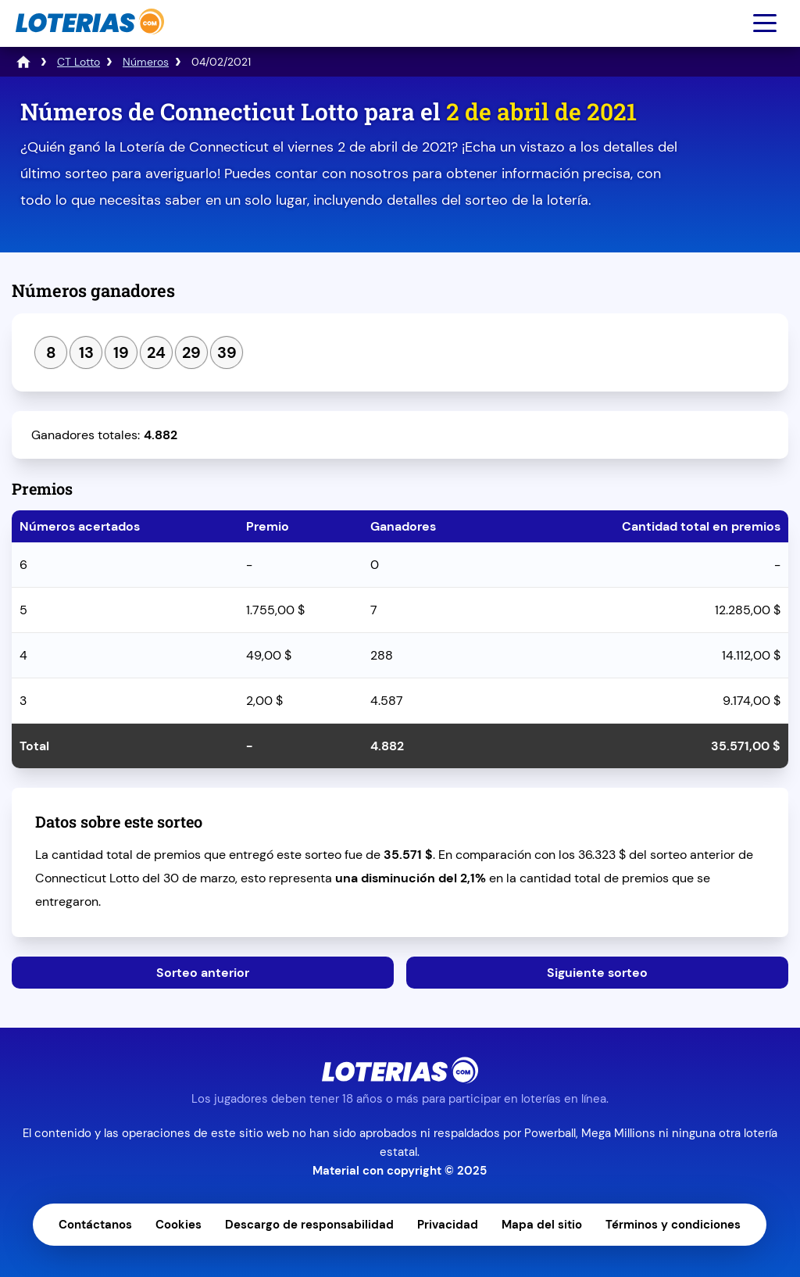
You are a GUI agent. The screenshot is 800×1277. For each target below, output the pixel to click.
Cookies (178, 1224)
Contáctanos (95, 1224)
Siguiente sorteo (597, 972)
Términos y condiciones (673, 1224)
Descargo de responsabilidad (309, 1224)
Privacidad (447, 1224)
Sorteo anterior (202, 972)
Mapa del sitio (542, 1224)
